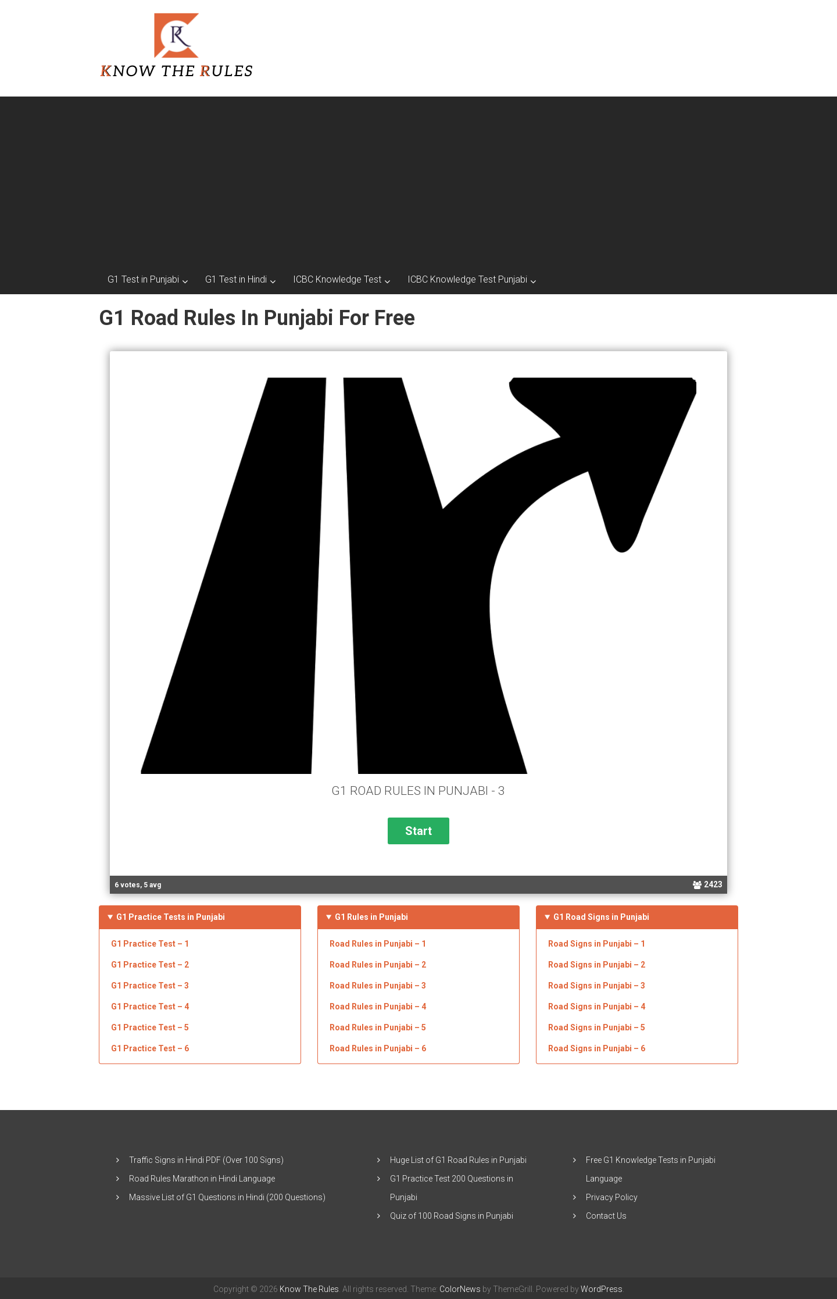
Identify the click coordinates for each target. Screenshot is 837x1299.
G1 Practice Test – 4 (150, 1004)
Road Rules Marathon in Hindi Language (202, 1176)
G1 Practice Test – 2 (150, 962)
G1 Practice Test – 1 (150, 941)
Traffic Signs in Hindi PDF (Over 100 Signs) (206, 1157)
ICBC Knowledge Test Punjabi (467, 279)
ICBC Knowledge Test (337, 279)
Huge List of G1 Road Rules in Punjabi (458, 1157)
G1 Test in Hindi (236, 279)
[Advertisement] (418, 178)
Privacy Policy (612, 1195)
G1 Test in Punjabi (143, 279)
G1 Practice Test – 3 (150, 983)
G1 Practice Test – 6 (150, 1046)
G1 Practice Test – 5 (150, 1025)
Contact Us (606, 1213)
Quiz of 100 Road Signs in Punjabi (451, 1213)
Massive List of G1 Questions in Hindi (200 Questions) (227, 1195)
